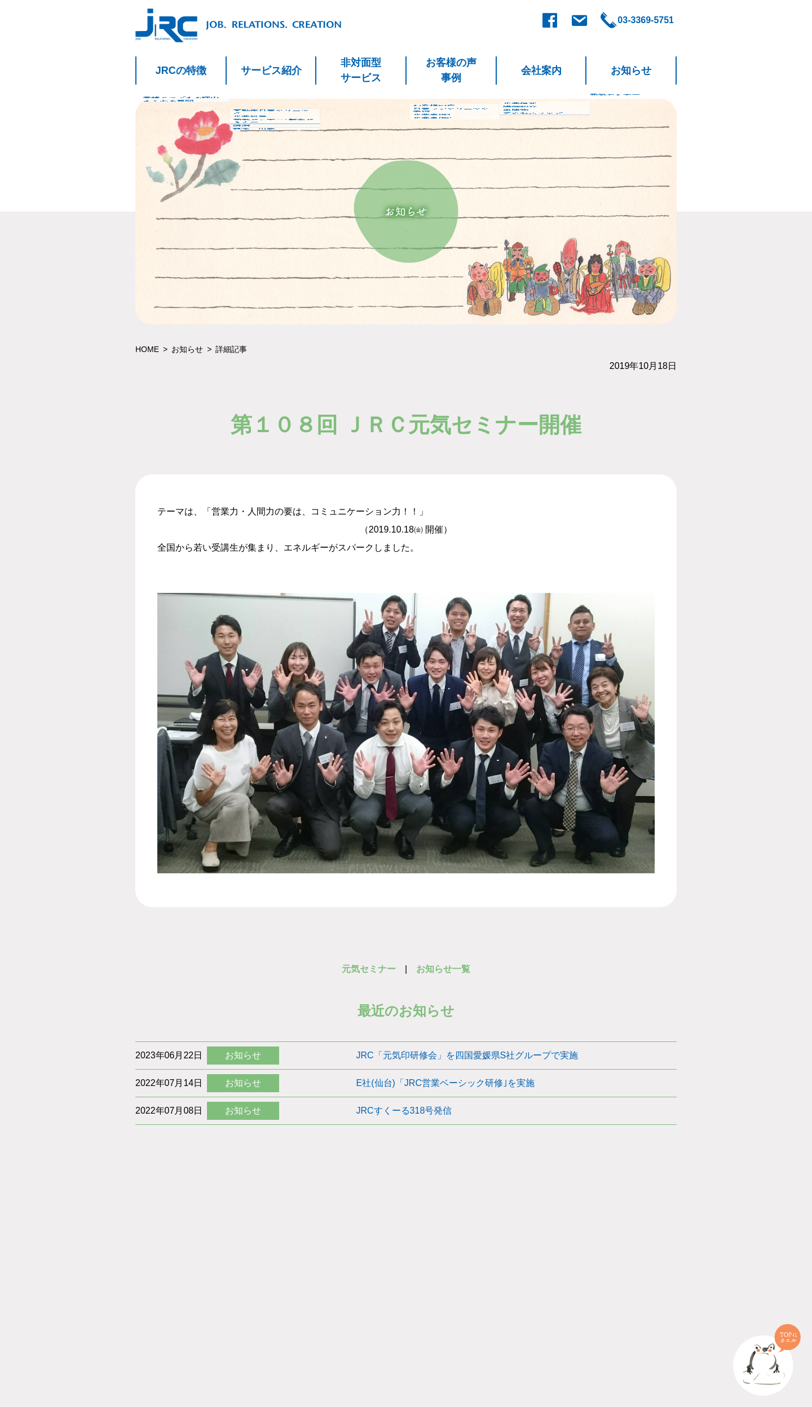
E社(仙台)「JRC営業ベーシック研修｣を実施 (445, 1083)
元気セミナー (369, 969)
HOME (147, 349)
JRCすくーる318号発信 (404, 1110)
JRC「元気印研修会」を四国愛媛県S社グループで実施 (467, 1055)
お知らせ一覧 (443, 969)
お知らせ (187, 349)
